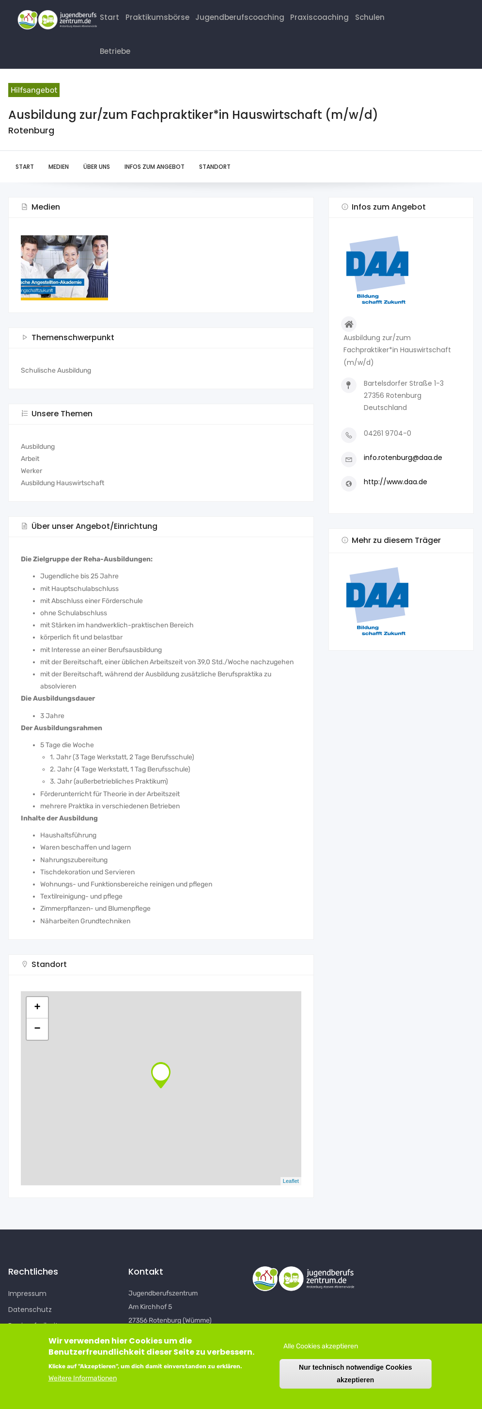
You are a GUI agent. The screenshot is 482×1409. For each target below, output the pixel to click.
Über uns (96, 181)
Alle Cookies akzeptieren (320, 1346)
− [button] (37, 1042)
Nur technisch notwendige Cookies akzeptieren (355, 1373)
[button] (401, 615)
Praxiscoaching (333, 20)
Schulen (386, 20)
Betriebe (117, 61)
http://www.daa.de (395, 496)
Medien (58, 181)
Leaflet (291, 1195)
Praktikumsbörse (161, 20)
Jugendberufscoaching (248, 20)
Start (111, 20)
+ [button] (37, 1021)
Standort (215, 181)
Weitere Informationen (82, 1378)
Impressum (27, 1307)
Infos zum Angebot (154, 181)
